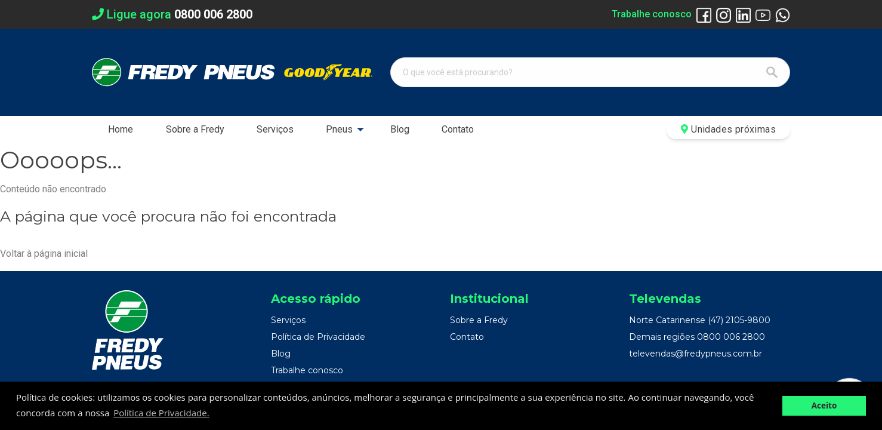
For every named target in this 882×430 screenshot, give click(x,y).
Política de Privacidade (318, 336)
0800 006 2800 (731, 336)
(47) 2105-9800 (739, 320)
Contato (458, 129)
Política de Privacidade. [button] (161, 413)
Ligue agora (172, 14)
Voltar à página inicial (44, 253)
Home (120, 129)
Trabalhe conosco (652, 14)
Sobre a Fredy (195, 129)
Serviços (275, 129)
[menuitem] (120, 129)
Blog (399, 129)
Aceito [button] (824, 405)
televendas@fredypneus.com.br (695, 353)
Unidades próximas (728, 129)
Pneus (339, 129)
